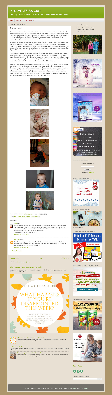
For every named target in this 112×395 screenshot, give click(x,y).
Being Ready (17, 216)
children (28, 216)
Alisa (15, 223)
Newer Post (14, 258)
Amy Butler (17, 239)
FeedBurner (91, 172)
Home (11, 20)
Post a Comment (16, 250)
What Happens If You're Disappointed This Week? (26, 267)
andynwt (74, 388)
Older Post (65, 258)
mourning (37, 216)
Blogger (86, 388)
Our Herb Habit (29, 20)
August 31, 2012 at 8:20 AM (21, 247)
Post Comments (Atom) (23, 262)
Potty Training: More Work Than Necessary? (29, 353)
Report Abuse (77, 366)
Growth (33, 216)
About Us (18, 20)
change (23, 216)
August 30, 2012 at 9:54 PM (21, 234)
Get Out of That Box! (16, 346)
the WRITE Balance (26, 10)
